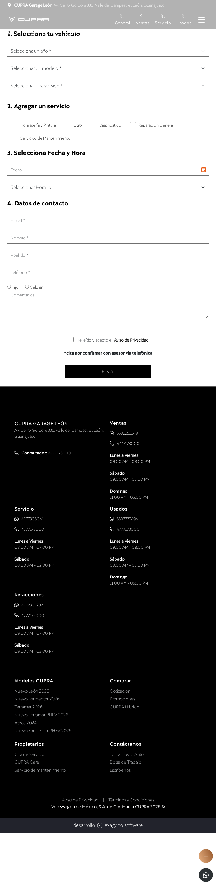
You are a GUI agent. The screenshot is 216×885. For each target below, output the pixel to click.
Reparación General (156, 176)
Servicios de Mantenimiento (45, 189)
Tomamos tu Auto (127, 805)
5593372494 (127, 570)
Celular (36, 339)
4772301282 (32, 656)
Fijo (15, 339)
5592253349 (127, 485)
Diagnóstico (110, 176)
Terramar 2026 (28, 758)
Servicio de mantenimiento (40, 821)
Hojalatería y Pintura (38, 176)
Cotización (120, 742)
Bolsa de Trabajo (125, 814)
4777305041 (32, 570)
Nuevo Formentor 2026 (37, 750)
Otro (77, 176)
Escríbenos (120, 821)
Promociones (122, 750)
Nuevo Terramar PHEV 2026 (41, 766)
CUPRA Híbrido (124, 758)
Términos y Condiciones (131, 851)
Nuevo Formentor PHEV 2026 (43, 782)
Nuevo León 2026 (31, 742)
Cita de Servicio (29, 805)
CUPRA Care (26, 814)
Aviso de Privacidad (131, 391)
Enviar (108, 423)
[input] (102, 222)
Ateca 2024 (25, 774)
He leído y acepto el (112, 391)
